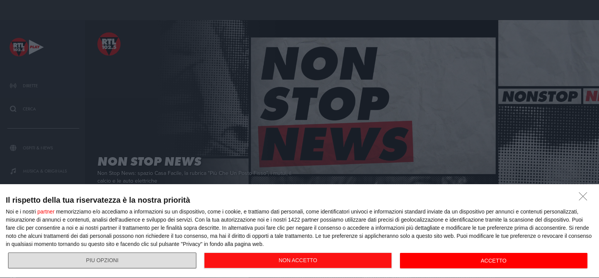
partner (45, 211)
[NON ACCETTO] (585, 198)
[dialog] (299, 231)
